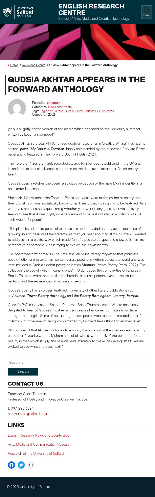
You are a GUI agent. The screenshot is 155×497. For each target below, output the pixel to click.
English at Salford (51, 111)
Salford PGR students (99, 111)
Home (14, 65)
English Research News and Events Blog (39, 435)
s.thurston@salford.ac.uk (30, 414)
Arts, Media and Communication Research (40, 444)
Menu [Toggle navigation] (146, 12)
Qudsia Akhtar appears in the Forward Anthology (83, 65)
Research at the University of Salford (36, 453)
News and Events (33, 65)
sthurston (54, 102)
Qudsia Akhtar (74, 111)
